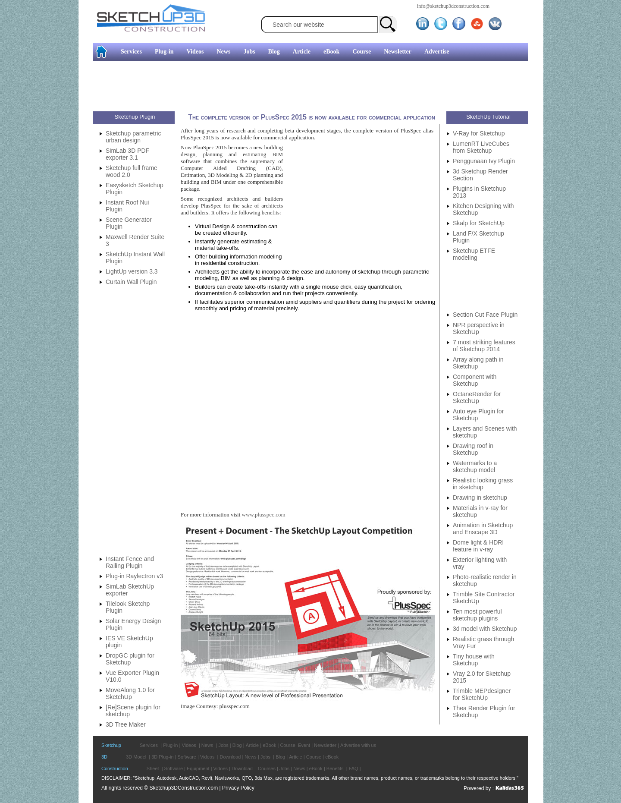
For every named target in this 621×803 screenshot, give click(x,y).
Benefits (335, 768)
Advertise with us (358, 745)
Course (361, 51)
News (224, 51)
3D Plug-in (162, 756)
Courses (267, 768)
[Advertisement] (34, 131)
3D (104, 756)
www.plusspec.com (263, 514)
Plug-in (164, 51)
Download (230, 756)
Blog (274, 51)
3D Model (136, 756)
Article (301, 51)
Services (131, 51)
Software (187, 756)
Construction (114, 768)
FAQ (353, 768)
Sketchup (111, 745)
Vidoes (220, 768)
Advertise (436, 51)
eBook (331, 51)
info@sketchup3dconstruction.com (453, 6)
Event (304, 745)
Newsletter (397, 51)
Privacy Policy (238, 788)
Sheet (153, 768)
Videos (195, 51)
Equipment (198, 768)
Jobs (249, 51)
